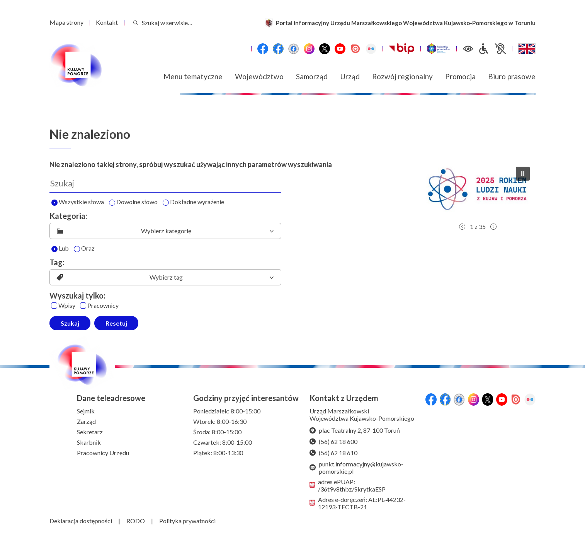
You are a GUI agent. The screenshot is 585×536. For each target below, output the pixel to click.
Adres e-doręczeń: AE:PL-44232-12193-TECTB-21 (358, 503)
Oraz (84, 248)
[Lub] (54, 249)
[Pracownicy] (83, 305)
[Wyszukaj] (165, 183)
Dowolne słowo (133, 202)
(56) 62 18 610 (333, 452)
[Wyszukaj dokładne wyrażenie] (166, 203)
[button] (478, 190)
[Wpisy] (54, 305)
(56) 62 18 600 (333, 441)
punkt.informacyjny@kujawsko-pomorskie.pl (356, 467)
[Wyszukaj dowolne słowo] (112, 203)
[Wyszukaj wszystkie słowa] (54, 203)
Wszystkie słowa (77, 202)
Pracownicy (99, 305)
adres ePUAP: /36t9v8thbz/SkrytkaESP (348, 485)
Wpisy (63, 305)
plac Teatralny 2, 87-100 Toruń (355, 430)
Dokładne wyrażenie (193, 202)
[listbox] (165, 231)
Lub (60, 248)
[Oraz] (77, 249)
